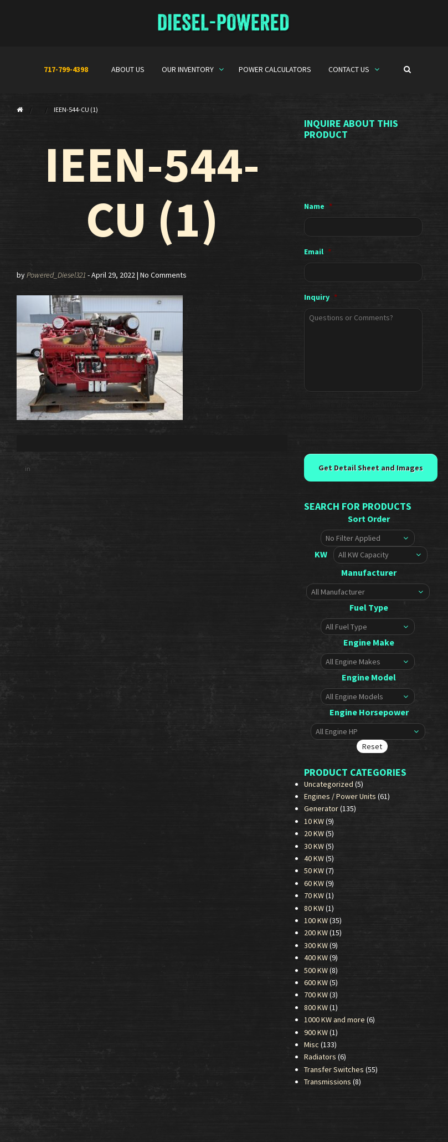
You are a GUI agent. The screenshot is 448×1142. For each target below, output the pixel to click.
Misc (311, 1049)
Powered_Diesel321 (56, 275)
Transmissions (327, 1087)
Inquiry (320, 297)
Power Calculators (275, 69)
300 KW (316, 950)
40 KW (314, 863)
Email (317, 252)
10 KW (314, 826)
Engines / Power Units (340, 801)
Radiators (320, 1062)
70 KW (314, 900)
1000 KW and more (334, 1025)
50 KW (314, 875)
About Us (128, 69)
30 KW (314, 851)
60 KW (314, 888)
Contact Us (349, 69)
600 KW (316, 987)
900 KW (316, 1037)
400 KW (316, 962)
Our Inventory (188, 69)
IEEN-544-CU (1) (152, 191)
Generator (321, 813)
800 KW (316, 1012)
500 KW (316, 975)
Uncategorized (328, 789)
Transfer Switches (334, 1074)
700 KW (316, 1000)
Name (318, 206)
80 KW (314, 913)
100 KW (316, 925)
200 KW (316, 938)
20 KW (314, 838)
